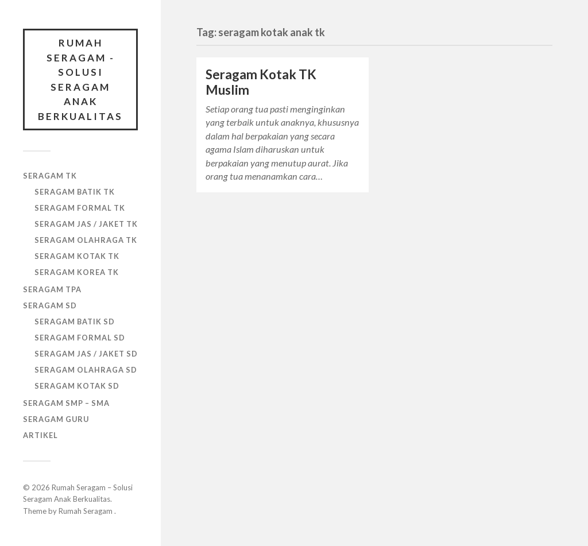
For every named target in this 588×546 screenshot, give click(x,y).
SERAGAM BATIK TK (74, 191)
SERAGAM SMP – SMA (66, 403)
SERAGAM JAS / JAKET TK (86, 224)
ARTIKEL (40, 435)
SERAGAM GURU (56, 419)
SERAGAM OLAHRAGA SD (85, 369)
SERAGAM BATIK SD (74, 321)
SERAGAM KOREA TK (76, 272)
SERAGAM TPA (52, 289)
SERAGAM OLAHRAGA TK (85, 240)
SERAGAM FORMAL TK (79, 207)
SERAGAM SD (50, 305)
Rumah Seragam (86, 511)
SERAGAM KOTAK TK (76, 256)
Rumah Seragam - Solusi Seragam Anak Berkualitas (80, 79)
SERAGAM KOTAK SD (76, 385)
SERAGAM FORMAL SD (79, 337)
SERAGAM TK (50, 175)
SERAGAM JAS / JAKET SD (86, 353)
